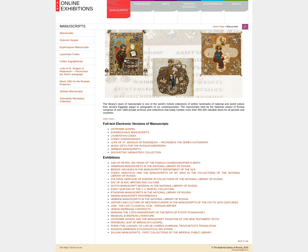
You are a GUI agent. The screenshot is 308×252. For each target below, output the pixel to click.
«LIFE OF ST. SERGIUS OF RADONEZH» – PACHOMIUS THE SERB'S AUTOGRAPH (159, 142)
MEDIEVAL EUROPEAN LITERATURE (132, 215)
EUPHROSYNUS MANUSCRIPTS (130, 132)
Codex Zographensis (71, 61)
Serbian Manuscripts (71, 91)
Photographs (213, 3)
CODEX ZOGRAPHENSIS (125, 139)
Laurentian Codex (70, 54)
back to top (243, 241)
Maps (165, 3)
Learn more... (109, 119)
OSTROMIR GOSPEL (123, 129)
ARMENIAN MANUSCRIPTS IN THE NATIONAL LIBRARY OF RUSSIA (151, 166)
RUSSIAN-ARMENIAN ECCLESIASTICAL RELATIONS (142, 229)
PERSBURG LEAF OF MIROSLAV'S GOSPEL (137, 222)
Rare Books (142, 3)
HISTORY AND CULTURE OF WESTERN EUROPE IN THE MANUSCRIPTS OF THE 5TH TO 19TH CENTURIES (174, 202)
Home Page (218, 26)
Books (236, 3)
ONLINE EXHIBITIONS (77, 6)
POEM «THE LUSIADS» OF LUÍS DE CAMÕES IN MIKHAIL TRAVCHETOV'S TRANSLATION (163, 225)
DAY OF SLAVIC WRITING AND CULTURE (135, 182)
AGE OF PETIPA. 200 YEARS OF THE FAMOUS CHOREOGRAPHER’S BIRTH (155, 162)
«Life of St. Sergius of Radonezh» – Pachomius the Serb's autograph (74, 71)
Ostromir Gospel (69, 40)
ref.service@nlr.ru (240, 250)
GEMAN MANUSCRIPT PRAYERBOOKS (134, 195)
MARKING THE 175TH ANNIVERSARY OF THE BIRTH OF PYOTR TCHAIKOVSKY (158, 212)
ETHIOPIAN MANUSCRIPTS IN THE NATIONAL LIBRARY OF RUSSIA (151, 192)
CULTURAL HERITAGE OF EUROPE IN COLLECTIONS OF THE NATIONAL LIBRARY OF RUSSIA (167, 179)
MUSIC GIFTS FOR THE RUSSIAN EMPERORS (138, 145)
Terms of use (76, 247)
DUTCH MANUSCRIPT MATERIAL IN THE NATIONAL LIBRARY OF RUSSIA (154, 185)
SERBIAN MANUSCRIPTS (126, 149)
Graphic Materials (189, 5)
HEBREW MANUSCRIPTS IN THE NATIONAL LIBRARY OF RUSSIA (149, 199)
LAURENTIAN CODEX (123, 135)
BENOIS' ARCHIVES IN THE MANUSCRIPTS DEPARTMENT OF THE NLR (153, 169)
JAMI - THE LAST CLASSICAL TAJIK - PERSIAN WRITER (143, 205)
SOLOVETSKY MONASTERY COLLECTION (136, 152)
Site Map (64, 247)
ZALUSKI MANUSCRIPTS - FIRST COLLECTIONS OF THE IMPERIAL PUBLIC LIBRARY (161, 232)
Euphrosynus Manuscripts (74, 47)
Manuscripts (118, 10)
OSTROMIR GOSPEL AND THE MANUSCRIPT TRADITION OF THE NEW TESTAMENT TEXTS (165, 219)
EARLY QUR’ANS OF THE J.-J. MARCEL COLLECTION (142, 189)
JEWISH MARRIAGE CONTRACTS (131, 209)
